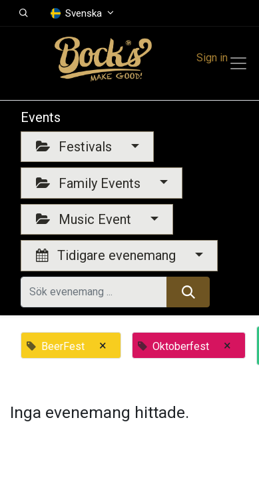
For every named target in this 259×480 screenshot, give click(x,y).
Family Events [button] (90, 183)
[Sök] (188, 292)
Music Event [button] (85, 219)
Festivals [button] (75, 147)
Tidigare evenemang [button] (107, 255)
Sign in (212, 57)
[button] (23, 13)
